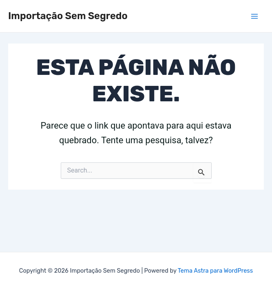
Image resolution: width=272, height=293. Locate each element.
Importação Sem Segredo (68, 16)
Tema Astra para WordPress (215, 270)
